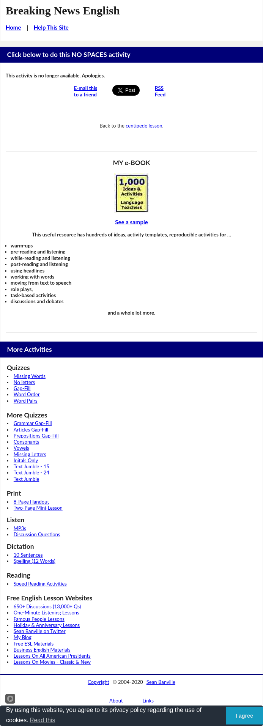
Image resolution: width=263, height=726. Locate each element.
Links (148, 701)
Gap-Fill (22, 388)
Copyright (98, 682)
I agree (244, 716)
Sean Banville (160, 682)
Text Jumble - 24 (31, 472)
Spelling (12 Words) (34, 561)
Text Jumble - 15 (31, 466)
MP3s (20, 528)
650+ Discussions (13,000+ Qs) (47, 606)
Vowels (21, 448)
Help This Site (51, 27)
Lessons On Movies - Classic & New (52, 662)
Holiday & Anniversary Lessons (47, 625)
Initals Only (26, 460)
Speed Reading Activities (40, 584)
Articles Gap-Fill (31, 430)
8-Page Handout (31, 502)
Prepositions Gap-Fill (36, 436)
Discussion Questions (37, 534)
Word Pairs (26, 401)
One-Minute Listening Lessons (46, 612)
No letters (24, 382)
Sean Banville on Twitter (40, 631)
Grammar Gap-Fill (33, 423)
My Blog (22, 637)
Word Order (27, 394)
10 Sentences (28, 555)
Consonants (26, 442)
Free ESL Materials (34, 644)
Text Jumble (26, 479)
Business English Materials (42, 650)
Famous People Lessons (39, 619)
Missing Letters (30, 454)
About (116, 701)
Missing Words (30, 376)
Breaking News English (63, 10)
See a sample (131, 222)
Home (13, 27)
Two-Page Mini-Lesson (38, 508)
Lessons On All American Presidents (52, 656)
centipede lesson (144, 126)
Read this (42, 720)
